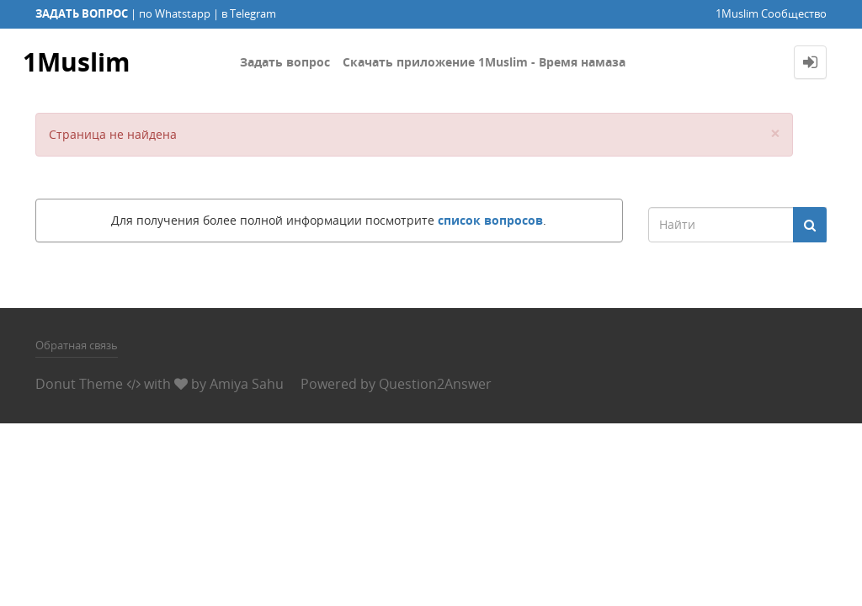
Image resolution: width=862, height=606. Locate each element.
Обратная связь (76, 345)
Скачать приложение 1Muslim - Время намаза (484, 62)
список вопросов (490, 220)
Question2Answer (435, 384)
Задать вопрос (285, 62)
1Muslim (76, 62)
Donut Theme (79, 384)
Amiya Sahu (247, 384)
